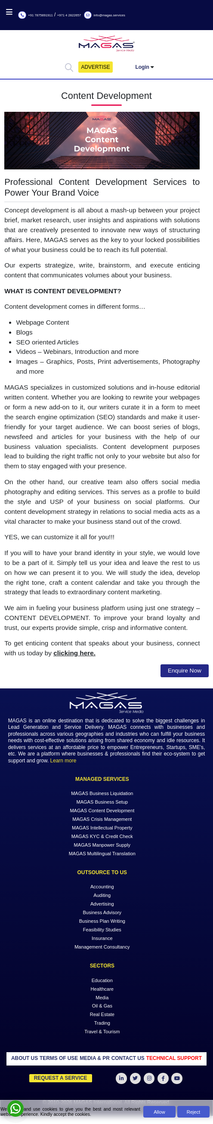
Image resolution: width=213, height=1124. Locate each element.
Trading (102, 1023)
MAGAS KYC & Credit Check (102, 835)
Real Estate (102, 1014)
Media (102, 997)
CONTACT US (128, 1058)
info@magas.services (104, 15)
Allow (159, 1112)
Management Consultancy (102, 946)
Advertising (102, 903)
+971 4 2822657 (69, 15)
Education (102, 980)
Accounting (102, 886)
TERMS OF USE (59, 1058)
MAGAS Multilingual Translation (102, 853)
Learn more (63, 761)
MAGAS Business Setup (102, 802)
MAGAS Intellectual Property (102, 827)
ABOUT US (24, 1058)
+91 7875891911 (35, 15)
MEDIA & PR (95, 1058)
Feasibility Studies (102, 929)
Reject (193, 1112)
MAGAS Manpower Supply (102, 844)
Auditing (102, 895)
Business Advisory (102, 912)
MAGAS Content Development (102, 810)
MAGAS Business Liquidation (102, 793)
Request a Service (60, 1078)
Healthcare (102, 988)
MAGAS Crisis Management (102, 819)
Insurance (102, 938)
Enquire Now (184, 670)
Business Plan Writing (102, 921)
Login (142, 67)
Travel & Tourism (102, 1031)
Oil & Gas (102, 1005)
